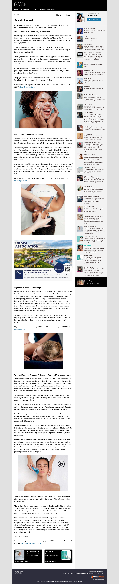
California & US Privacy (80, 573)
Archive (34, 9)
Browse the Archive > (93, 284)
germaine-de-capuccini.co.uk (31, 543)
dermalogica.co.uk (20, 180)
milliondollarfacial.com (27, 87)
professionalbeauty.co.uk (47, 9)
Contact (65, 573)
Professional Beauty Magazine (96, 571)
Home (16, 9)
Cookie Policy (100, 573)
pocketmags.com (98, 579)
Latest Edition (25, 9)
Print (58, 15)
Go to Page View (93, 19)
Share (67, 15)
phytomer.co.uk (19, 329)
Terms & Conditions (91, 573)
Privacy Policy (71, 573)
